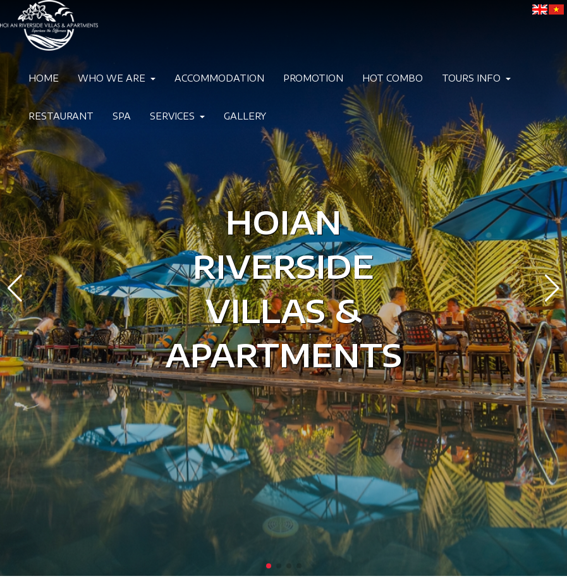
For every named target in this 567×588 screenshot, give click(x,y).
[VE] (556, 9)
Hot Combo (392, 78)
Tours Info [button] (476, 78)
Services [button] (177, 116)
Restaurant (61, 116)
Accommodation (219, 78)
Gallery (245, 116)
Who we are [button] (116, 78)
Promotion (313, 78)
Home (43, 78)
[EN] (539, 9)
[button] (14, 288)
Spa (122, 116)
